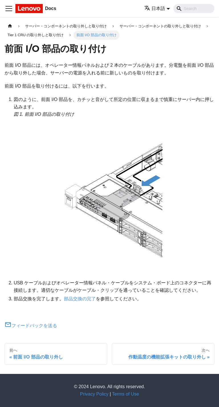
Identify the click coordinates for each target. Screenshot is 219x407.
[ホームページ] (10, 26)
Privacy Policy (94, 394)
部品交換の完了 (80, 298)
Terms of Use (125, 394)
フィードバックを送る (31, 325)
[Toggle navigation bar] (9, 8)
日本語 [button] (154, 8)
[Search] (193, 8)
